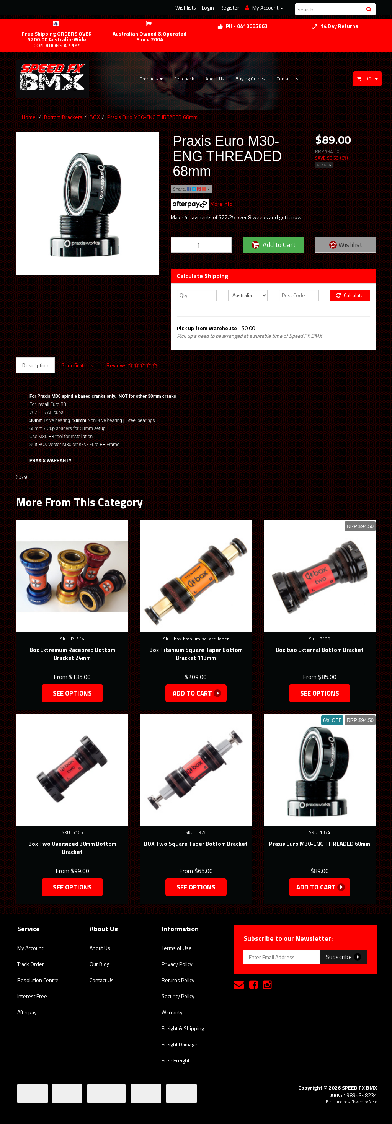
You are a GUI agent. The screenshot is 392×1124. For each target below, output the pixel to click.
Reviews (131, 365)
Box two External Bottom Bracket (320, 649)
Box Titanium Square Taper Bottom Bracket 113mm (196, 653)
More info (201, 204)
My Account (30, 948)
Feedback (184, 78)
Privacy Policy (177, 964)
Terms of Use (177, 948)
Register (229, 7)
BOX (95, 117)
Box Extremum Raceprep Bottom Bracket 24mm (72, 653)
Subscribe (343, 956)
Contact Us (287, 78)
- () (367, 78)
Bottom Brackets (63, 117)
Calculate (350, 295)
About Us (215, 78)
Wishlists (185, 7)
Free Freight (175, 1060)
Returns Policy (178, 980)
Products (151, 78)
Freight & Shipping (183, 1028)
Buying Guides (250, 78)
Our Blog (99, 964)
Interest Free (32, 996)
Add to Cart (274, 244)
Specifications (77, 365)
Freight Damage (180, 1044)
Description (35, 365)
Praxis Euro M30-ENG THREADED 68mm (152, 117)
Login (208, 7)
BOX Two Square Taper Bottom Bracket (196, 843)
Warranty (172, 1012)
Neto (373, 1102)
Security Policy (178, 996)
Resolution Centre (38, 980)
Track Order (30, 964)
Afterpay (27, 1012)
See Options (72, 693)
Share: (191, 188)
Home (29, 117)
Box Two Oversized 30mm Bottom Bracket (72, 847)
